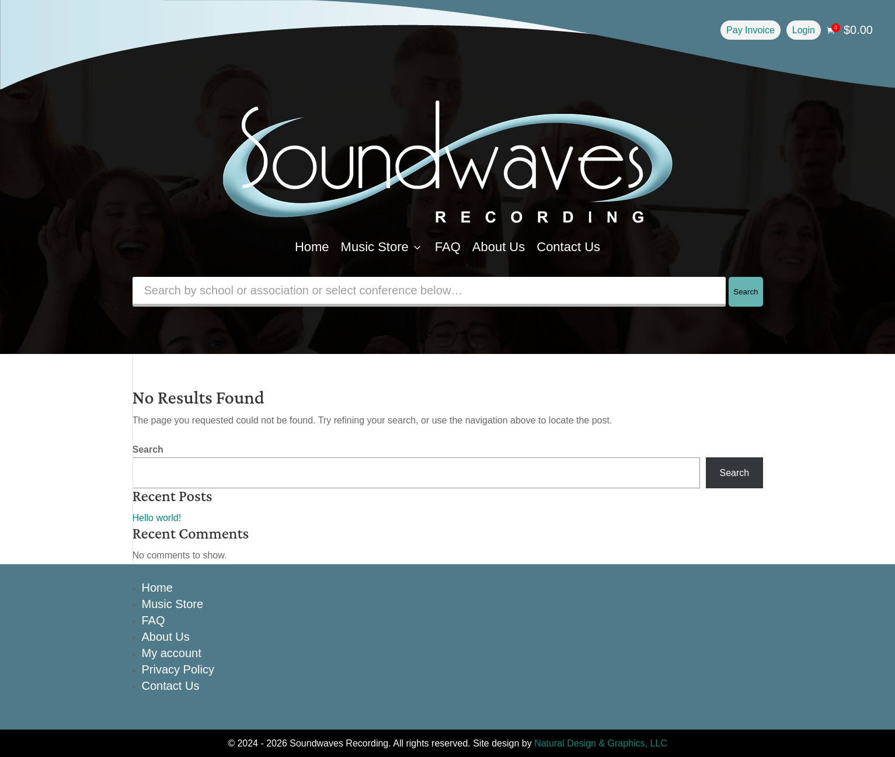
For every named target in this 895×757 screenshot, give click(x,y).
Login (803, 30)
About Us (498, 246)
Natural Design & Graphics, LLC (600, 743)
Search (745, 291)
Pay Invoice (750, 30)
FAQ (448, 246)
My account (171, 653)
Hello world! (157, 518)
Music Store (382, 246)
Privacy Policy (178, 669)
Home (312, 246)
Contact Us (568, 246)
